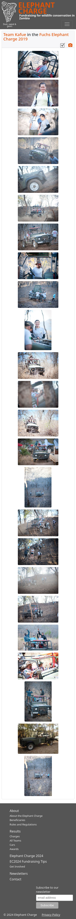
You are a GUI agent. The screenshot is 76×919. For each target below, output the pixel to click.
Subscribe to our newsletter (47, 890)
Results (15, 831)
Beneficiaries (17, 820)
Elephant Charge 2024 (26, 856)
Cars (12, 845)
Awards (14, 849)
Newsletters (19, 873)
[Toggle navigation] (67, 24)
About (14, 811)
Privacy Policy (51, 915)
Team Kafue (14, 34)
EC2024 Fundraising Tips (28, 861)
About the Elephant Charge (26, 816)
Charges (15, 836)
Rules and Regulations (23, 824)
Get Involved (17, 866)
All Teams (15, 840)
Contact (15, 879)
